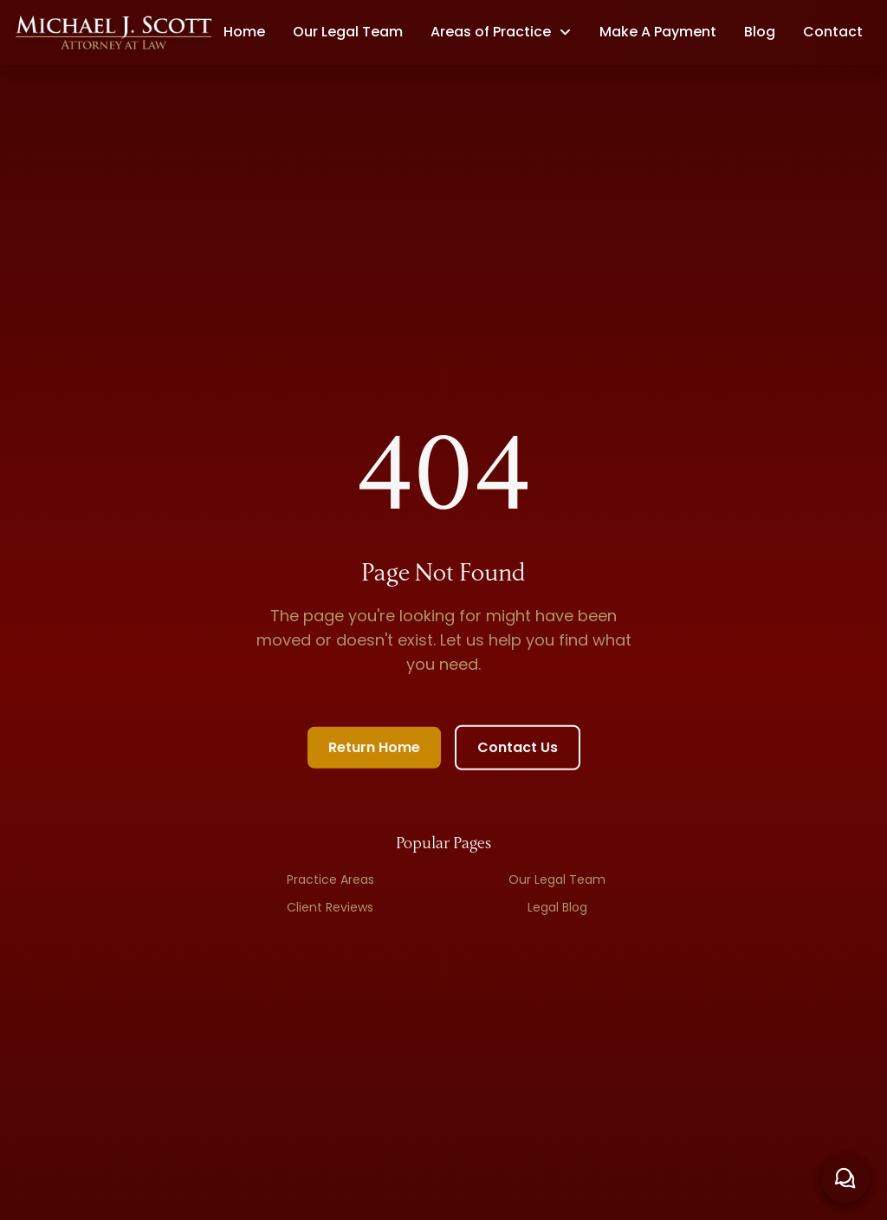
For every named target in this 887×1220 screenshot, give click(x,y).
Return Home (374, 750)
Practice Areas (330, 882)
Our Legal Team (556, 882)
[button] (501, 32)
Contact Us (517, 750)
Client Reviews (330, 909)
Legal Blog (557, 909)
